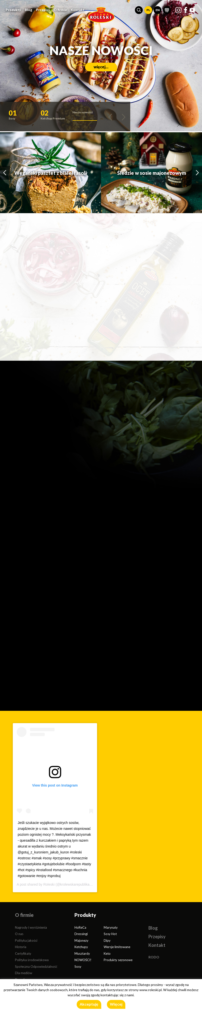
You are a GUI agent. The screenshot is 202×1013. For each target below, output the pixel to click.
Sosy (77, 966)
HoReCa (80, 927)
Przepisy (43, 10)
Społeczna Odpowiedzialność (36, 966)
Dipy (107, 940)
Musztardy (82, 953)
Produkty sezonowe (118, 960)
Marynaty (111, 927)
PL (148, 10)
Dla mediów (23, 973)
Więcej (116, 1004)
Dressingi (81, 934)
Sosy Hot (110, 934)
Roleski (49, 884)
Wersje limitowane (117, 947)
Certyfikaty (23, 953)
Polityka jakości (26, 940)
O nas (19, 934)
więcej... (101, 66)
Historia (20, 947)
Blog (28, 10)
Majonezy (81, 940)
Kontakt (78, 10)
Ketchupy (81, 947)
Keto (107, 953)
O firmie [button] (60, 10)
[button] (139, 10)
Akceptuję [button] (89, 1004)
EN (158, 10)
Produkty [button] (13, 10)
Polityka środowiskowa (32, 960)
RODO (153, 957)
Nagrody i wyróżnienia (31, 927)
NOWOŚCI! (82, 960)
